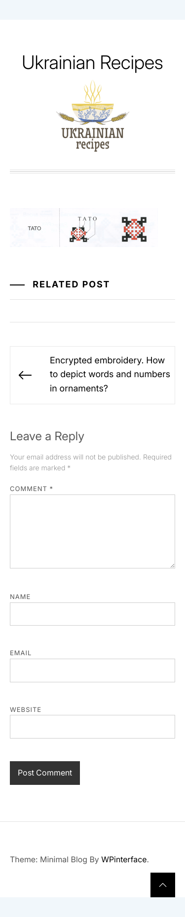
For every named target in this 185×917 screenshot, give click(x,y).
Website (25, 710)
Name (20, 597)
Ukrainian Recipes (92, 62)
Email (21, 653)
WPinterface (124, 859)
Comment (31, 489)
